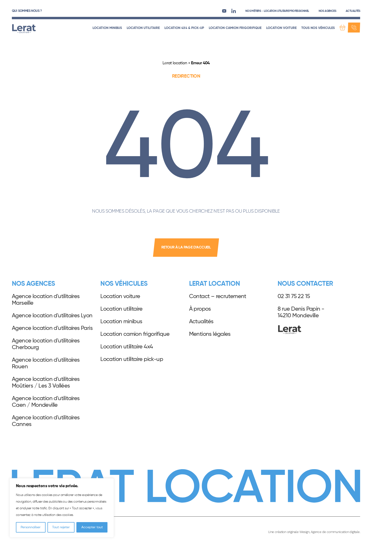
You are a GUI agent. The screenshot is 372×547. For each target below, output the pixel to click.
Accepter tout (92, 527)
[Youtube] (224, 10)
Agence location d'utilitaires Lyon (52, 315)
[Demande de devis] (342, 27)
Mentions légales (210, 334)
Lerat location (175, 63)
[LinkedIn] (233, 10)
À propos (200, 309)
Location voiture (281, 28)
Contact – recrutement (217, 296)
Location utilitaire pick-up (131, 359)
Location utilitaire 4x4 (126, 347)
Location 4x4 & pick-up (184, 28)
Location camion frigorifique (235, 28)
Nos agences (327, 11)
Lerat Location (24, 28)
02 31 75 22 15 (294, 296)
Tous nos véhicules (318, 28)
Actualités (353, 11)
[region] (61, 508)
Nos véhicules (123, 284)
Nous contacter (305, 284)
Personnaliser (31, 527)
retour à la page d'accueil (186, 247)
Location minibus (107, 28)
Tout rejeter (61, 527)
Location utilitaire (143, 28)
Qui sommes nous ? (27, 11)
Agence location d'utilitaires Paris (52, 328)
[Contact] (354, 28)
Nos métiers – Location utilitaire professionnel (277, 11)
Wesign (304, 532)
